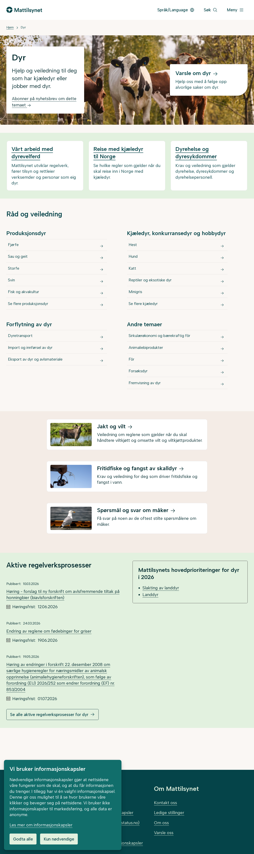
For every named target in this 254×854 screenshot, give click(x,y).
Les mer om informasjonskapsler (41, 824)
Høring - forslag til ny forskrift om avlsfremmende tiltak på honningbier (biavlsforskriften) (62, 625)
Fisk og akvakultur (26, 304)
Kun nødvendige (59, 839)
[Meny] (235, 10)
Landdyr (150, 625)
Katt (133, 275)
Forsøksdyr (140, 397)
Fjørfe (14, 246)
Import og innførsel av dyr (33, 368)
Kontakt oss (165, 802)
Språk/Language (175, 9)
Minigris (136, 304)
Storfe (14, 275)
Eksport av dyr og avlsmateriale (39, 383)
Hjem (10, 27)
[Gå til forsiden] (24, 10)
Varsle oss (163, 832)
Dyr (23, 27)
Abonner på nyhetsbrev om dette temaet (44, 101)
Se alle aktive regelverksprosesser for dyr (49, 745)
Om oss (161, 822)
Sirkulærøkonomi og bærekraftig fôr (164, 354)
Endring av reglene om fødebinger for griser (48, 661)
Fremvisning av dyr (147, 412)
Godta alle (23, 839)
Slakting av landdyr (160, 618)
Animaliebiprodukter (148, 368)
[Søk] (210, 10)
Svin (12, 290)
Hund (134, 260)
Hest (133, 246)
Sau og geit (19, 260)
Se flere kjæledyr (145, 319)
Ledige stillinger (169, 812)
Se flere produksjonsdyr (31, 319)
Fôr (132, 383)
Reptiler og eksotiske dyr (153, 290)
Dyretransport (22, 354)
